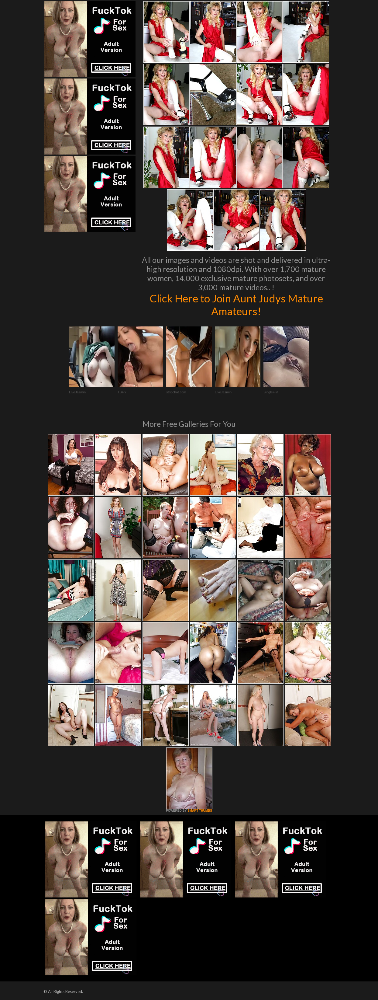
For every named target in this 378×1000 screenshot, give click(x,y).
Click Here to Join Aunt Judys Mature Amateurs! (236, 304)
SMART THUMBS (199, 810)
